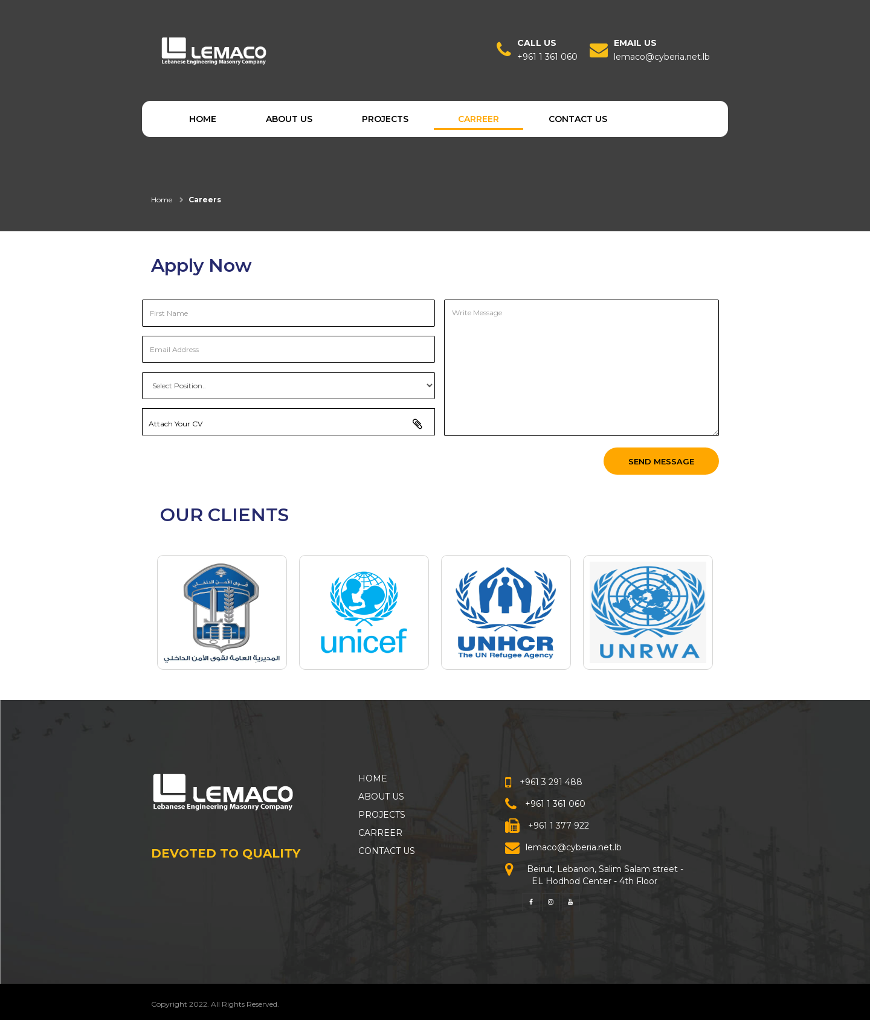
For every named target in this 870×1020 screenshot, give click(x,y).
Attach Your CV (291, 422)
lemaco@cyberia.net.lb (662, 56)
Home (161, 199)
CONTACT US (578, 119)
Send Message (661, 461)
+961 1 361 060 (547, 56)
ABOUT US (289, 119)
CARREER (478, 119)
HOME (202, 119)
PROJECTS (385, 119)
